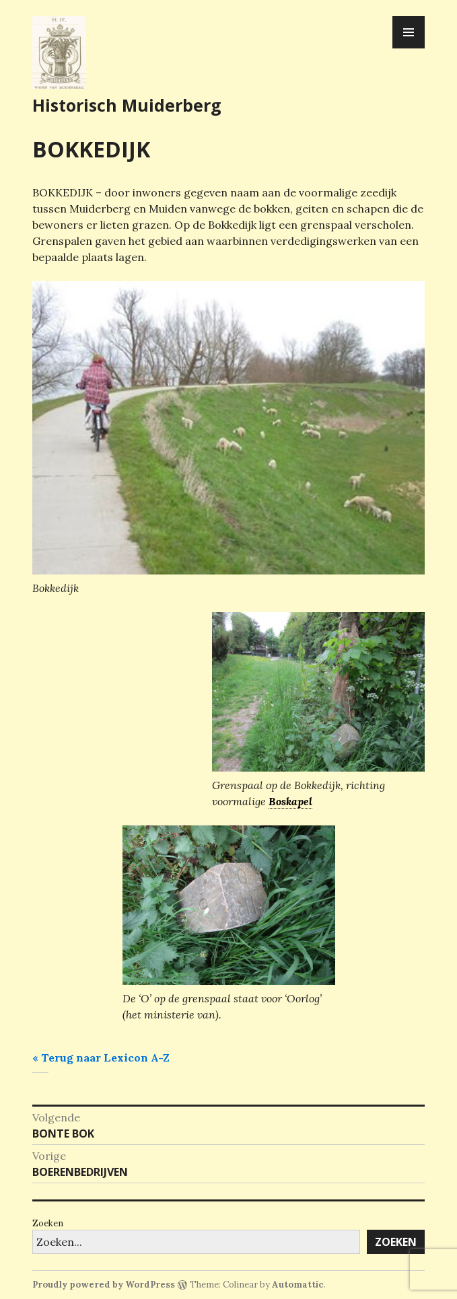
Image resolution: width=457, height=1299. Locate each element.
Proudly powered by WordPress (103, 1284)
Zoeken (47, 1223)
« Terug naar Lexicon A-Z (101, 1057)
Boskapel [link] (290, 801)
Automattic (298, 1284)
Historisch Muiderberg (126, 105)
